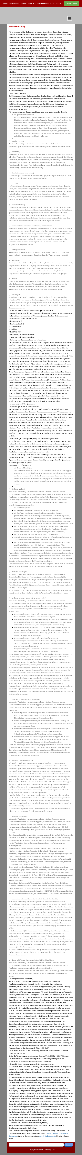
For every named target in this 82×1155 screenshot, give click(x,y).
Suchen (68, 1145)
